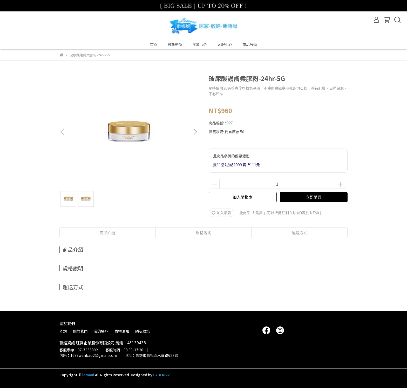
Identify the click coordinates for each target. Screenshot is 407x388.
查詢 (63, 331)
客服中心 (225, 44)
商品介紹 (107, 232)
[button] (195, 132)
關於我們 (200, 44)
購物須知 (121, 331)
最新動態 (175, 44)
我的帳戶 (101, 331)
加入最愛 (221, 212)
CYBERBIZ (161, 374)
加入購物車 (242, 197)
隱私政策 (142, 331)
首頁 (153, 44)
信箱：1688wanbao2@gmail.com (88, 355)
